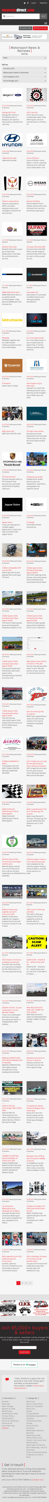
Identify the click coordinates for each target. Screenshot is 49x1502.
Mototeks (6, 338)
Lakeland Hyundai (9, 158)
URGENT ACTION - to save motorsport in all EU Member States (12, 1010)
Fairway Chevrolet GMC (36, 247)
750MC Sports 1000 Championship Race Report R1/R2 (10, 713)
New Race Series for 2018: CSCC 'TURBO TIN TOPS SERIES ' (35, 1010)
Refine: (5, 65)
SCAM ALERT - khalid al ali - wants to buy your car (36, 962)
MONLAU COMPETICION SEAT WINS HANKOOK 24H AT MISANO (12, 1060)
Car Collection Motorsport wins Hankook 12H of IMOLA (11, 1208)
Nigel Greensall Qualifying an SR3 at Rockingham (10, 811)
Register (43, 3)
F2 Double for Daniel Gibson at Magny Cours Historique (36, 1108)
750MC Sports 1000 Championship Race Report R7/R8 (10, 618)
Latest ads (25, 28)
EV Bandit (30, 522)
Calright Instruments (35, 431)
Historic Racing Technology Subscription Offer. (12, 1108)
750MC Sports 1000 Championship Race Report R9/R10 (35, 570)
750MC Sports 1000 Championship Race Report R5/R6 (35, 618)
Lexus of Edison (33, 158)
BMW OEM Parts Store (11, 292)
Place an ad (40, 28)
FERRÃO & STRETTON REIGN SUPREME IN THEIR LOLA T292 (10, 1158)
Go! (43, 16)
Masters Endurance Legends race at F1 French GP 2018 (10, 912)
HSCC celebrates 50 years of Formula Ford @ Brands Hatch (37, 1258)
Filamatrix (6, 383)
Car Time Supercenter (35, 338)
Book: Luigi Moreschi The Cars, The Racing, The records (37, 811)
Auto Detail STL (33, 292)
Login (33, 3)
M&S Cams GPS (8, 431)
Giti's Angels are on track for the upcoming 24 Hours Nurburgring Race (37, 763)
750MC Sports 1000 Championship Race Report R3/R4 (10, 663)
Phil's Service (32, 113)
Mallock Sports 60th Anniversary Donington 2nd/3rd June (11, 861)
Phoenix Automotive (10, 201)
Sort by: (24, 54)
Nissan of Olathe (33, 201)
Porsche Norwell (9, 477)
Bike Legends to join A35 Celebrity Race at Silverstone (12, 1258)
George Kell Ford (8, 113)
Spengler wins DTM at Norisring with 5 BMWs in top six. (36, 1158)
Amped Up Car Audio (35, 477)
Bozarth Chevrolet (9, 247)
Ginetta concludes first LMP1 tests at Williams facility (36, 1208)
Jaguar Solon (7, 522)
